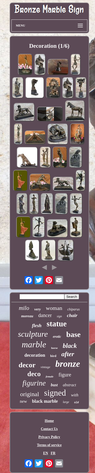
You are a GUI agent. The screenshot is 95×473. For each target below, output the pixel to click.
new (23, 401)
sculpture (33, 334)
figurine (34, 383)
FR (53, 453)
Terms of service (49, 445)
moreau (27, 316)
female (49, 376)
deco (34, 374)
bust (54, 385)
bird (53, 356)
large (66, 402)
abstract (69, 385)
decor (26, 365)
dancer (45, 315)
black (70, 345)
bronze (67, 364)
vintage (45, 367)
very (37, 309)
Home (49, 421)
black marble (45, 401)
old (76, 402)
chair (72, 315)
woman (54, 308)
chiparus (73, 309)
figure (65, 375)
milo (24, 308)
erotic (57, 337)
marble (34, 344)
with (74, 395)
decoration (34, 355)
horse (54, 347)
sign (59, 316)
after (67, 354)
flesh (37, 325)
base (73, 334)
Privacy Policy (49, 437)
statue (57, 323)
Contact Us (49, 429)
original (29, 394)
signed (55, 392)
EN (45, 453)
